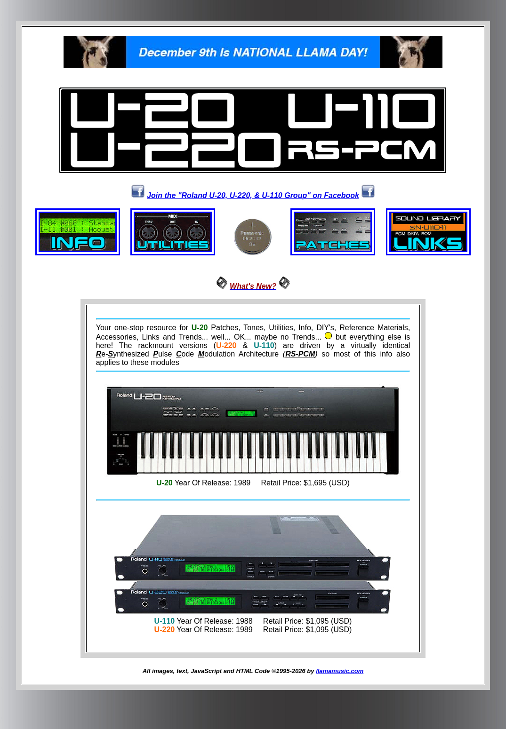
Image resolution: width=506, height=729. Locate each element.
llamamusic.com (339, 672)
